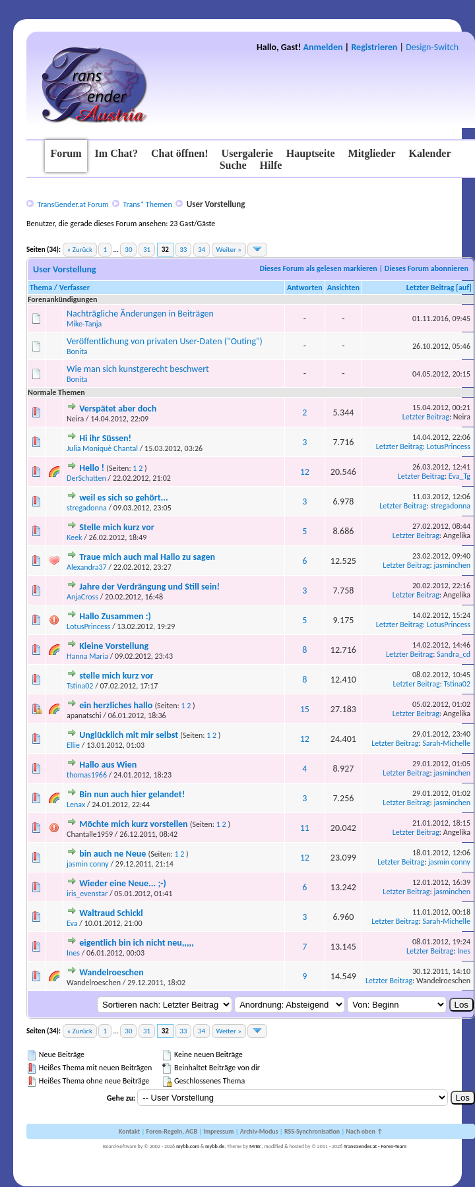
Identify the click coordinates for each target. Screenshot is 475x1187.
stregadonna (87, 507)
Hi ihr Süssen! (105, 438)
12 (304, 471)
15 (304, 709)
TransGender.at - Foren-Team (375, 1146)
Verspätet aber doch (117, 408)
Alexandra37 (87, 567)
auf (464, 287)
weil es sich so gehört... (123, 497)
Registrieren (374, 47)
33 (183, 249)
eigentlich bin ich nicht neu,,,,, (136, 942)
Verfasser (74, 287)
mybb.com (187, 1146)
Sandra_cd (453, 654)
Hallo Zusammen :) (115, 616)
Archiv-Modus (259, 1131)
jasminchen (451, 565)
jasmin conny (88, 863)
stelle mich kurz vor (116, 675)
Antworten (305, 287)
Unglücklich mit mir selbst (128, 735)
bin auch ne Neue (112, 853)
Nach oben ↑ (364, 1131)
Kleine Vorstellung (113, 646)
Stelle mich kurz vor (116, 527)
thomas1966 (87, 774)
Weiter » (228, 249)
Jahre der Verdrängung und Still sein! (149, 586)
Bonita (77, 351)
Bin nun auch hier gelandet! (132, 794)
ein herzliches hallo (115, 705)
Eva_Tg (459, 476)
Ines (73, 953)
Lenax (76, 804)
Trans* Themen (147, 204)
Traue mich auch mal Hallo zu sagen (147, 557)
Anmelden (323, 47)
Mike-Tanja (84, 323)
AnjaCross (82, 596)
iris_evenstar (87, 893)
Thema (41, 287)
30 (128, 249)
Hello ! (91, 467)
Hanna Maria (87, 656)
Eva (72, 923)
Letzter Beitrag (430, 287)
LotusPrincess (448, 446)
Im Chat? (116, 153)
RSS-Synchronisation (312, 1131)
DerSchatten (86, 478)
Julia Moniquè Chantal (102, 448)
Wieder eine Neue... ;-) (122, 883)
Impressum (218, 1131)
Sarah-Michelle (446, 743)
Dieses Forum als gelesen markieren (318, 268)
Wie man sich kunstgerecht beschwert (138, 369)
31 (146, 249)
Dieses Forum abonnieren (426, 268)
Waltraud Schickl (111, 913)
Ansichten (343, 287)
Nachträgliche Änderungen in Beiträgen (140, 313)
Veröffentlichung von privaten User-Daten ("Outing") (165, 341)
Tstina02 (80, 685)
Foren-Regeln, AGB (171, 1131)
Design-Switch (432, 47)
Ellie (73, 745)
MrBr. (255, 1146)
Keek (74, 537)
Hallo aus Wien (108, 764)
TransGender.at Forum (72, 204)
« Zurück (79, 249)
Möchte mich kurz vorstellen (133, 824)
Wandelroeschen (111, 972)
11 (304, 828)
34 (201, 249)
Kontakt (129, 1131)
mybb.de (214, 1146)
